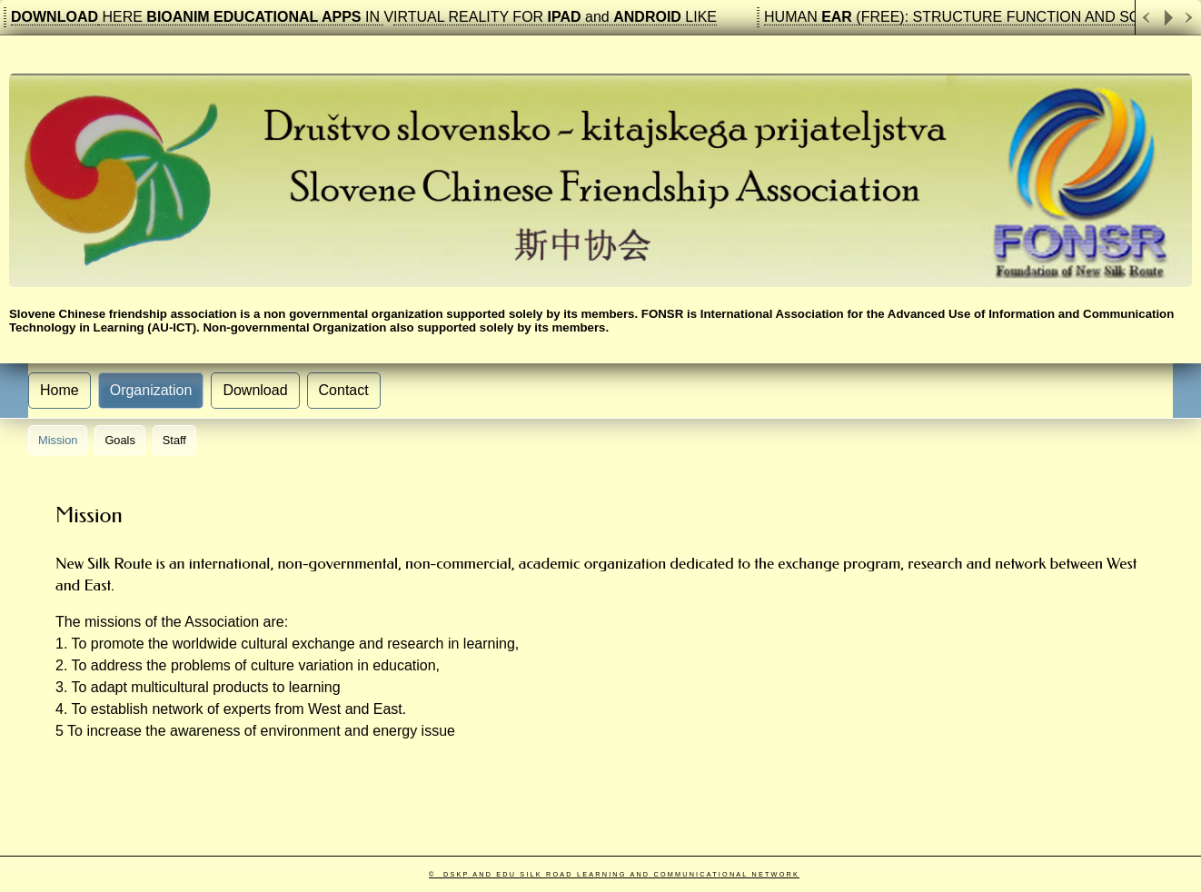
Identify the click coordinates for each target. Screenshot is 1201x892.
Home (59, 390)
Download (255, 390)
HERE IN (240, 17)
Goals (119, 440)
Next (1190, 17)
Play (1168, 17)
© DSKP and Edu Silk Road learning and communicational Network (614, 874)
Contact (344, 390)
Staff (174, 440)
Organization (151, 390)
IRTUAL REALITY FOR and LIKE (555, 17)
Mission (57, 440)
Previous (1146, 17)
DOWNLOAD (54, 17)
